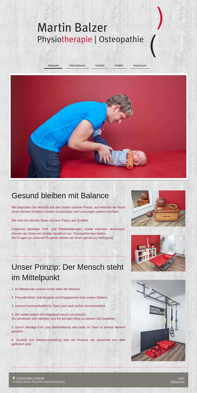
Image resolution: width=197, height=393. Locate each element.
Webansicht (177, 381)
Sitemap (39, 378)
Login (181, 378)
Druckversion (23, 378)
